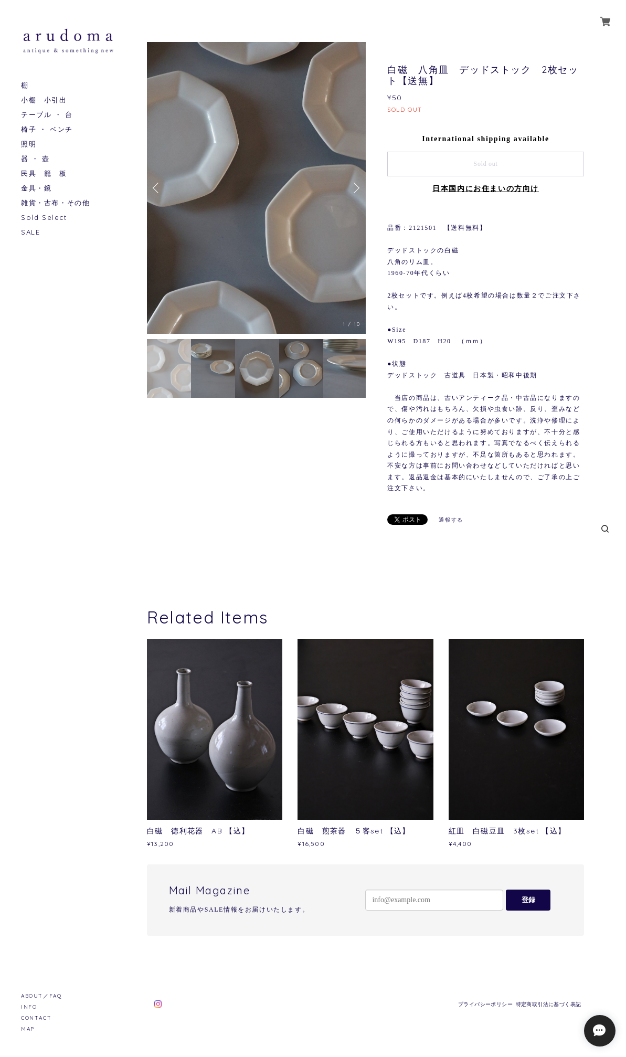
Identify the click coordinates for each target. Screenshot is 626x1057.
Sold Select (44, 217)
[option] (256, 188)
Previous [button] (157, 187)
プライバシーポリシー (485, 1004)
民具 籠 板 (44, 173)
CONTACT (36, 1017)
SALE (30, 232)
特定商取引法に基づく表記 (548, 1004)
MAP (28, 1029)
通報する (451, 520)
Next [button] (355, 187)
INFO (29, 1006)
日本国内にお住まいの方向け (485, 189)
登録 (528, 900)
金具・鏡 (36, 188)
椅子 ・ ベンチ (47, 129)
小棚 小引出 (44, 100)
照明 (28, 144)
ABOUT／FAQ (41, 995)
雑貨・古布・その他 (55, 202)
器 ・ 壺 (35, 158)
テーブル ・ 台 (47, 114)
